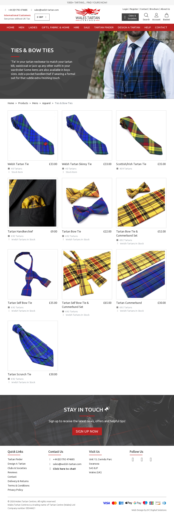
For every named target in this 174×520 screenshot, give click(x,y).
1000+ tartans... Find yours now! (87, 2)
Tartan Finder (103, 27)
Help (147, 27)
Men (21, 27)
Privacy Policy (15, 489)
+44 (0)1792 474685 (15, 10)
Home (10, 27)
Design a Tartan (129, 27)
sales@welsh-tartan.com (44, 10)
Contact (144, 9)
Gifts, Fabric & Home (56, 27)
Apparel (46, 103)
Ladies (33, 27)
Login (125, 9)
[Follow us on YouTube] (151, 459)
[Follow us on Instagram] (142, 459)
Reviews (12, 472)
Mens (35, 103)
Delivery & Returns (18, 481)
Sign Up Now (87, 431)
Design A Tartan (17, 463)
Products (23, 103)
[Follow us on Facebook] (133, 459)
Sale (87, 27)
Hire (76, 27)
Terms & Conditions (19, 485)
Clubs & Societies (17, 468)
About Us (165, 9)
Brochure (154, 9)
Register (134, 9)
